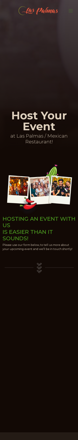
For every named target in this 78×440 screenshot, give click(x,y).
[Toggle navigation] (70, 10)
